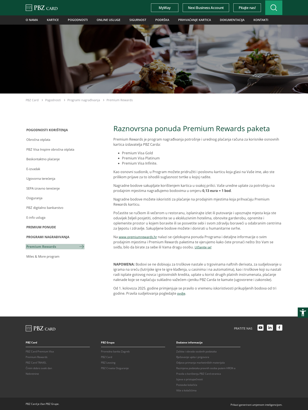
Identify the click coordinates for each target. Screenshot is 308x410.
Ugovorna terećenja (42, 176)
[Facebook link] (279, 327)
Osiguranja (34, 195)
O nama (31, 20)
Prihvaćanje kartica (179, 20)
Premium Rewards (41, 242)
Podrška (150, 20)
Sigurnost (127, 20)
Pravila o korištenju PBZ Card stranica (198, 373)
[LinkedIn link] (270, 327)
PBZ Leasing (108, 362)
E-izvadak (33, 167)
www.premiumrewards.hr (139, 236)
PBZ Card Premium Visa (40, 351)
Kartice (50, 20)
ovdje (181, 293)
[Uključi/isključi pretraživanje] (272, 7)
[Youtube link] (261, 327)
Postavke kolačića (186, 384)
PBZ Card (32, 100)
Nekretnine (32, 373)
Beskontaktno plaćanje (44, 157)
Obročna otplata (39, 139)
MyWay (161, 7)
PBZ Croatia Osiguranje (115, 368)
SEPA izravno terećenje (44, 186)
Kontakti (239, 20)
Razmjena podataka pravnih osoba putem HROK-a (205, 368)
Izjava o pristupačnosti (189, 379)
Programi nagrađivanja (83, 100)
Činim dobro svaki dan (39, 368)
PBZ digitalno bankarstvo (46, 204)
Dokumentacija (213, 20)
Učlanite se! (204, 246)
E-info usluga (36, 214)
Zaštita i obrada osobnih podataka (196, 351)
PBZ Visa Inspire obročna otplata (52, 148)
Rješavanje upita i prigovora (192, 356)
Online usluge (100, 20)
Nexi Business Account (203, 7)
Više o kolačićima (186, 390)
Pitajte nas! (244, 7)
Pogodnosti (73, 20)
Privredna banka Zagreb (115, 351)
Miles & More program (44, 252)
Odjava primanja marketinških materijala (200, 362)
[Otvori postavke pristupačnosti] (303, 313)
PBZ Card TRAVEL (36, 362)
